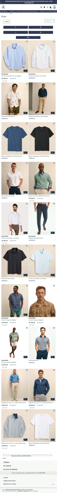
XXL (28, 37)
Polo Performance (33, 360)
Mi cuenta (7, 466)
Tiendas (6, 462)
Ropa (11, 13)
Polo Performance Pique (7, 196)
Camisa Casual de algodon (8, 320)
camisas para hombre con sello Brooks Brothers (21, 455)
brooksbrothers (4, 13)
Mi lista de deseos (10, 469)
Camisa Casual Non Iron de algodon (11, 76)
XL (40, 32)
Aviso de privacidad (33, 491)
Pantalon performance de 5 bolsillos (38, 116)
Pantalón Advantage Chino (36, 238)
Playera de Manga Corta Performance (11, 156)
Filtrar (7, 21)
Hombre (7, 13)
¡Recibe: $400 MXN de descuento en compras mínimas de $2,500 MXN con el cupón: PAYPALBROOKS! (29, 2)
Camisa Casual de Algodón (36, 320)
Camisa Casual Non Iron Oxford (37, 76)
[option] (28, 2)
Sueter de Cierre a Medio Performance (39, 196)
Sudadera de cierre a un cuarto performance (13, 402)
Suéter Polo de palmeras (8, 116)
